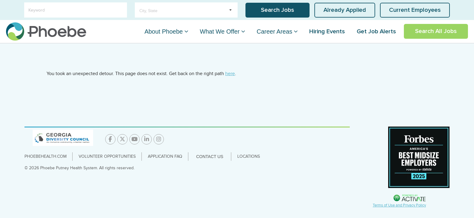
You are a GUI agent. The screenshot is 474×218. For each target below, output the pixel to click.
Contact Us (209, 156)
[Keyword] (75, 10)
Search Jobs (277, 10)
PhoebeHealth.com (45, 156)
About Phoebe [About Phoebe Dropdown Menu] (163, 31)
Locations (248, 156)
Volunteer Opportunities (107, 156)
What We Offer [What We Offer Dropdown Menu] (220, 31)
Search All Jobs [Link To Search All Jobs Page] (436, 31)
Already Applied (344, 10)
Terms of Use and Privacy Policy (399, 205)
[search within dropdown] (186, 10)
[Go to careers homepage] (46, 31)
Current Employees (415, 10)
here (230, 74)
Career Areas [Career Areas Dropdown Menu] (274, 31)
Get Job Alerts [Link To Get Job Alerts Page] (376, 31)
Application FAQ (165, 156)
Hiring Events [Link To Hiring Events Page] (327, 31)
